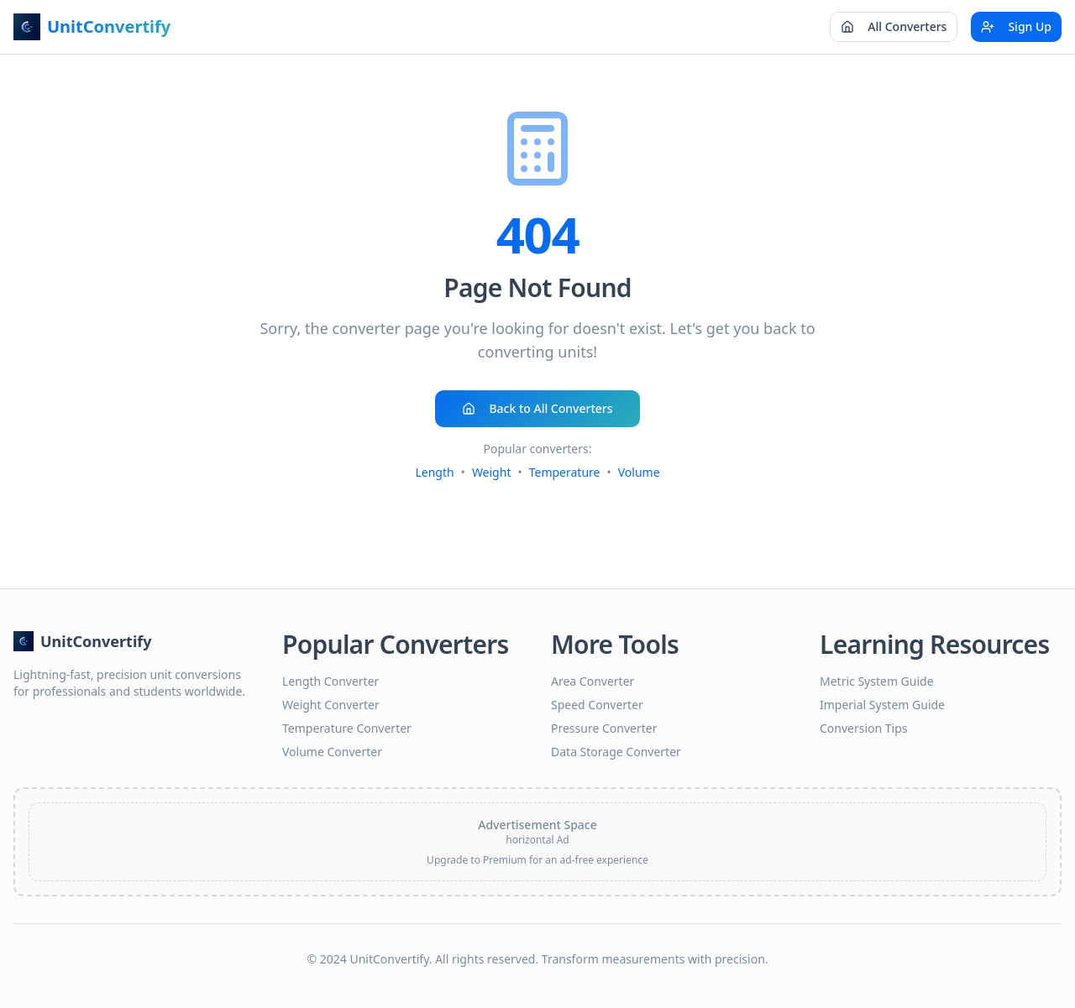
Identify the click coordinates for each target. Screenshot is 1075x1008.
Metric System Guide (877, 681)
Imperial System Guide (882, 705)
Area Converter (592, 681)
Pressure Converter (604, 728)
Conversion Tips (864, 728)
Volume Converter (332, 752)
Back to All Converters (537, 408)
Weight (491, 472)
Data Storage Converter (616, 752)
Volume (639, 472)
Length (434, 472)
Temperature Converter (347, 728)
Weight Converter (331, 705)
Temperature (564, 472)
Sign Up (1016, 26)
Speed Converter (597, 705)
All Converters (894, 26)
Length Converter (330, 681)
